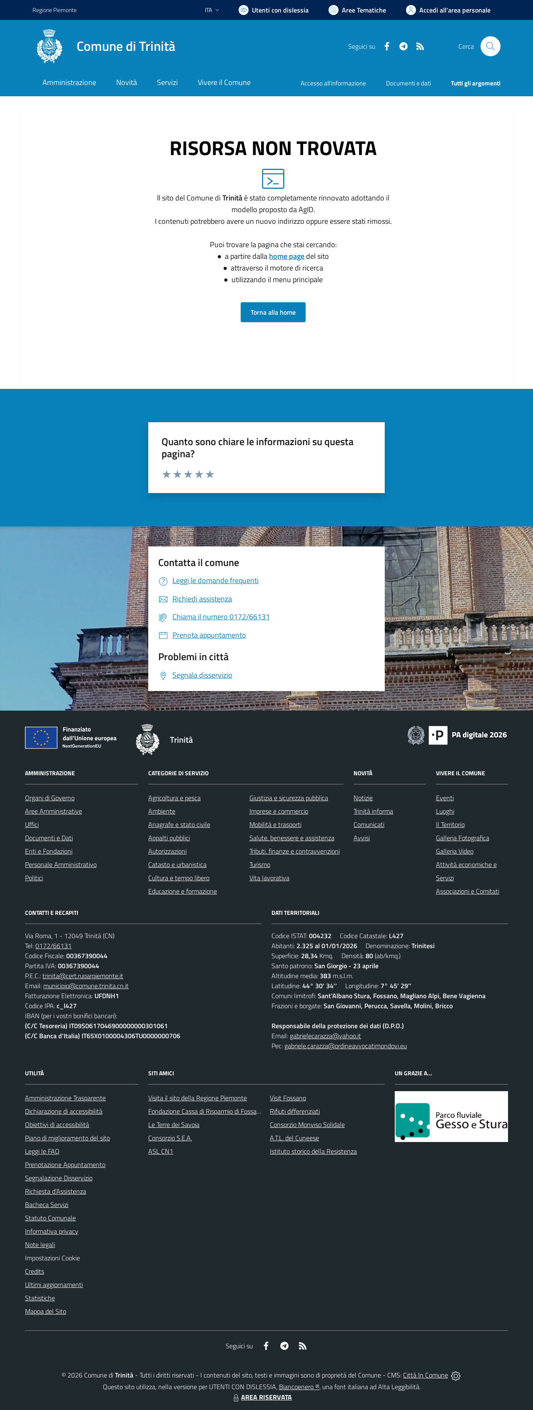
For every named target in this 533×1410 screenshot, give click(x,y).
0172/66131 (53, 946)
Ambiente (161, 811)
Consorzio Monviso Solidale (307, 1124)
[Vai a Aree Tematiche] (357, 10)
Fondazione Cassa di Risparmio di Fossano (206, 1111)
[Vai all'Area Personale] (448, 10)
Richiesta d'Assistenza (55, 1191)
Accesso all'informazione (333, 83)
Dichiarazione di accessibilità (63, 1111)
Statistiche (40, 1298)
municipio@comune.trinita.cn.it (86, 986)
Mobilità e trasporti (275, 824)
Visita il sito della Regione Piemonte (197, 1098)
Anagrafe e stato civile (179, 824)
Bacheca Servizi (46, 1205)
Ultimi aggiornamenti (54, 1285)
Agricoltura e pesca (174, 798)
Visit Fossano (288, 1098)
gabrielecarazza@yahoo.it (325, 1036)
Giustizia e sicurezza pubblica (288, 798)
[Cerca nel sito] (491, 46)
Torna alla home (273, 312)
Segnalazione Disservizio (58, 1178)
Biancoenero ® (299, 1387)
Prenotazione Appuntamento (65, 1165)
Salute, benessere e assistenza (291, 838)
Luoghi (445, 811)
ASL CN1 (160, 1151)
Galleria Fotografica (462, 838)
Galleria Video (454, 851)
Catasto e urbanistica (177, 864)
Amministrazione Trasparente (65, 1098)
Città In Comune (425, 1375)
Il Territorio (450, 824)
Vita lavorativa (269, 878)
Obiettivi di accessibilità (57, 1124)
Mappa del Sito (45, 1311)
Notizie (363, 798)
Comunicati (369, 824)
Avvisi (362, 838)
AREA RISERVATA (261, 1397)
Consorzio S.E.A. (170, 1138)
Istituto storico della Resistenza (313, 1151)
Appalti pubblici (169, 838)
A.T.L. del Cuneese (294, 1138)
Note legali (40, 1245)
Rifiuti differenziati (295, 1111)
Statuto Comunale (50, 1218)
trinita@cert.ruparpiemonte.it (82, 976)
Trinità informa (373, 811)
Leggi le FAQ (42, 1151)
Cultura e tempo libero (178, 878)
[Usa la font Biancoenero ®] (274, 10)
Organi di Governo (50, 798)
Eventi (445, 798)
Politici (34, 878)
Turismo (259, 864)
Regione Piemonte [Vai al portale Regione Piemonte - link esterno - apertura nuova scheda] (54, 9)
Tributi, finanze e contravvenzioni (294, 851)
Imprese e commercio (278, 811)
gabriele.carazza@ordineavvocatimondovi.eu (345, 1046)
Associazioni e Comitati (467, 891)
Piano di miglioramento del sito (67, 1138)
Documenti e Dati (49, 838)
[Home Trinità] (103, 46)
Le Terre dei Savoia (173, 1124)
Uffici (32, 824)
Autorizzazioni (167, 851)
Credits (34, 1271)
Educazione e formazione (182, 891)
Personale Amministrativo (61, 864)
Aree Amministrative (53, 811)
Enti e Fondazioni (48, 851)
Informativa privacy (51, 1231)
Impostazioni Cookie (52, 1258)
